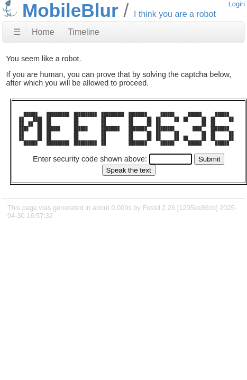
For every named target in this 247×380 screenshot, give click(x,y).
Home (43, 31)
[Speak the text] (128, 170)
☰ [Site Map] (17, 31)
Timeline (83, 31)
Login (236, 4)
